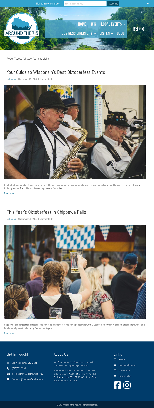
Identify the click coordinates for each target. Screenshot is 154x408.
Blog (120, 33)
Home (82, 24)
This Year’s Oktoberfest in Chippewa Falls (46, 212)
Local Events (111, 24)
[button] (124, 24)
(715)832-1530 (19, 368)
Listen (105, 33)
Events (122, 359)
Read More (9, 193)
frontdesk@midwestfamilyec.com (27, 379)
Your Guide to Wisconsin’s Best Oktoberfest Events (56, 72)
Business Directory (77, 33)
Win (93, 24)
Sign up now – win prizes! (49, 3)
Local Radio (124, 370)
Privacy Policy (125, 375)
